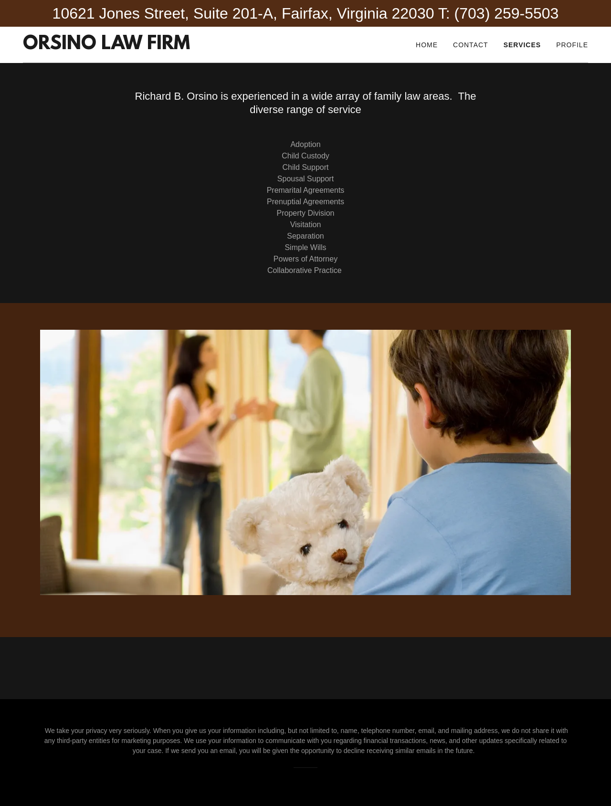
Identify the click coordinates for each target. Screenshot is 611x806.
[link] (106, 46)
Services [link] (522, 45)
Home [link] (427, 45)
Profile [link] (572, 45)
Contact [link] (470, 45)
